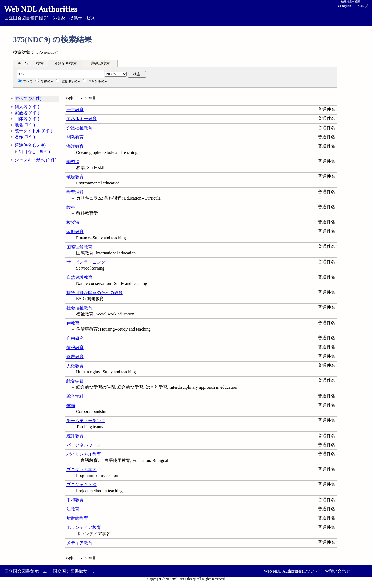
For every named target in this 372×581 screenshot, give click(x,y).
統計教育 (75, 436)
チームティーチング (85, 420)
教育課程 (75, 192)
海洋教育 (75, 146)
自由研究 (75, 338)
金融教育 (75, 231)
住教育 (72, 323)
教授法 (72, 222)
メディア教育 (79, 542)
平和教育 (75, 500)
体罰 (70, 405)
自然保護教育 (79, 277)
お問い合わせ (337, 571)
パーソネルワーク (83, 445)
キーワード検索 (30, 63)
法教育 (72, 509)
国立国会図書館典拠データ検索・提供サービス (186, 12)
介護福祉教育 (79, 128)
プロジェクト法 (81, 484)
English (345, 6)
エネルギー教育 (81, 118)
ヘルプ (362, 6)
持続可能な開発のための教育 (94, 292)
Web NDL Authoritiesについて (291, 571)
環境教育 (75, 176)
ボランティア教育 (83, 527)
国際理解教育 (79, 247)
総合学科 (75, 396)
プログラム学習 (81, 469)
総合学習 (75, 381)
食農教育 (75, 356)
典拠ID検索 (100, 63)
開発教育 (75, 137)
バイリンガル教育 (83, 454)
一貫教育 (75, 109)
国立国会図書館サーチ (74, 571)
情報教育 (75, 347)
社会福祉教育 (79, 307)
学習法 (72, 161)
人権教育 (75, 366)
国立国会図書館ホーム (26, 571)
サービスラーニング (85, 262)
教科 (70, 207)
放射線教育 (77, 518)
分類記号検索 (65, 63)
